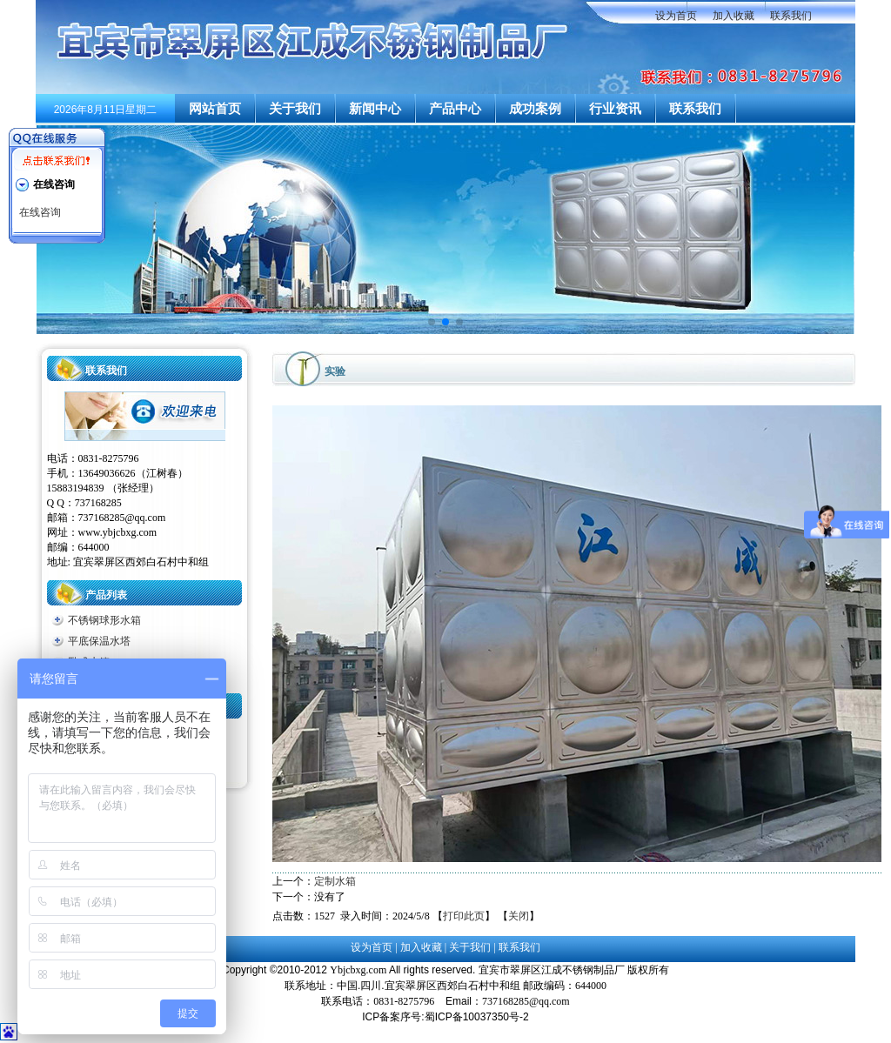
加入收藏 (733, 16)
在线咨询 (40, 212)
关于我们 (295, 109)
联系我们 (791, 16)
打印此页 (464, 916)
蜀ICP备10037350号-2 (477, 1017)
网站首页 (215, 109)
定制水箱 (335, 881)
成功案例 (535, 109)
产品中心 (455, 109)
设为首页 (676, 16)
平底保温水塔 (99, 641)
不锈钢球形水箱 (104, 620)
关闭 (518, 916)
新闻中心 (375, 109)
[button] (431, 321)
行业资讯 (615, 109)
